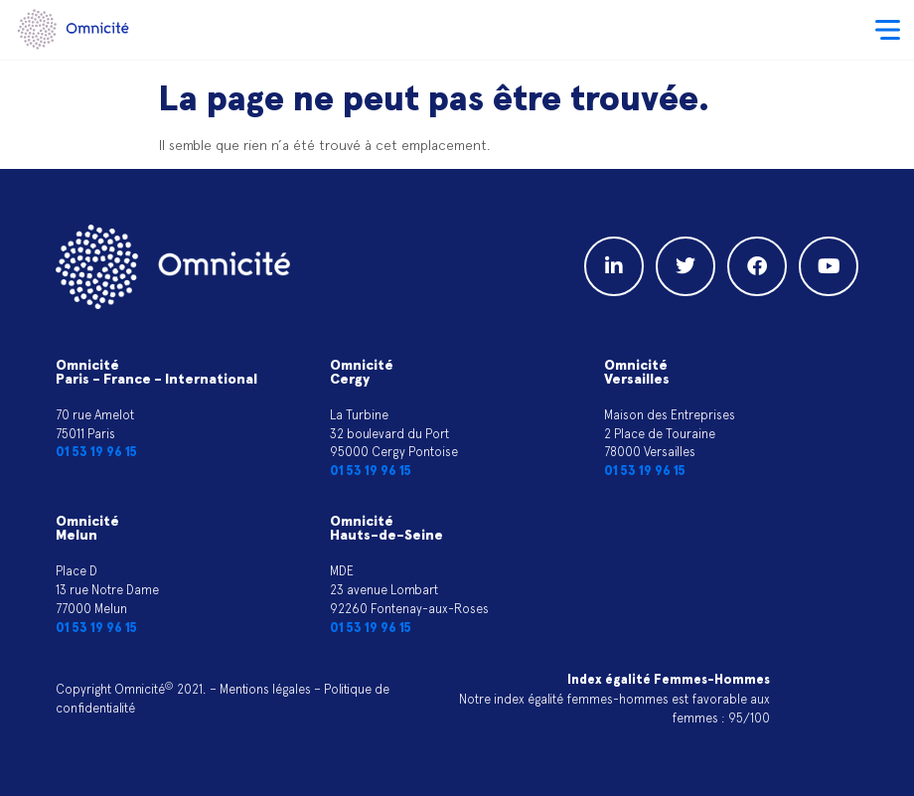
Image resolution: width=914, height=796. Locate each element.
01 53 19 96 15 (96, 452)
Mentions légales (265, 689)
